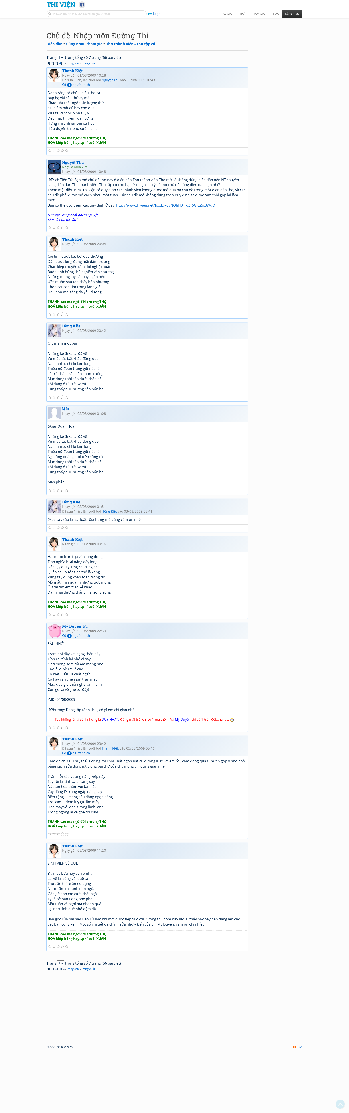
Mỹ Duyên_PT (75, 688)
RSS (297, 1109)
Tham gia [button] (258, 14)
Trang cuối (88, 125)
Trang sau (72, 125)
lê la (65, 471)
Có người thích (76, 147)
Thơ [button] (241, 14)
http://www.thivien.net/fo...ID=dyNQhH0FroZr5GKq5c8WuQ (165, 267)
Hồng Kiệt (71, 388)
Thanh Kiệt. (72, 133)
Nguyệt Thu (110, 142)
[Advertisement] (174, 52)
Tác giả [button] (226, 14)
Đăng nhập (292, 14)
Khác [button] (275, 14)
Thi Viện (61, 4)
